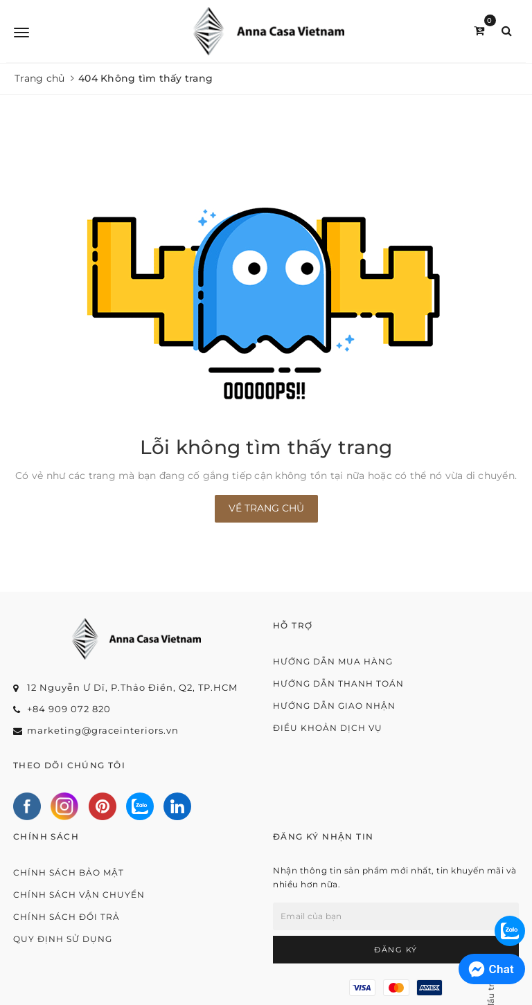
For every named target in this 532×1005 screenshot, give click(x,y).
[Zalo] (140, 806)
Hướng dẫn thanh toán (338, 683)
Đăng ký (396, 949)
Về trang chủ (266, 508)
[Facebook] (27, 806)
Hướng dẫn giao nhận (334, 705)
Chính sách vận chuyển (79, 894)
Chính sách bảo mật (68, 872)
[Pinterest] (102, 806)
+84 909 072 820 (69, 708)
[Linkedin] (177, 806)
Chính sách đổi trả (66, 917)
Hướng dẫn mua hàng (333, 661)
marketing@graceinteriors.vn (103, 730)
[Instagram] (64, 806)
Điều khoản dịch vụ (327, 728)
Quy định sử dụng (62, 939)
